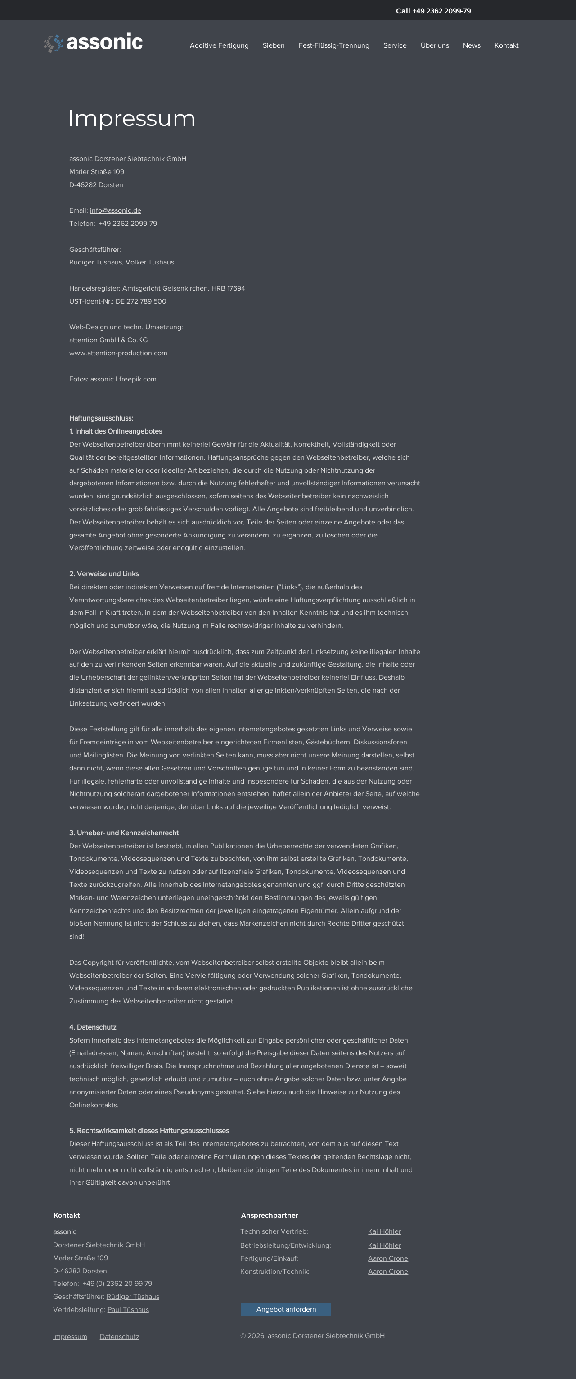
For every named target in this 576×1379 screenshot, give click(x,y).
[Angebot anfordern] (286, 1309)
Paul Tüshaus (128, 1309)
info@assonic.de (115, 210)
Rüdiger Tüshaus (133, 1296)
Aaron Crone (388, 1271)
